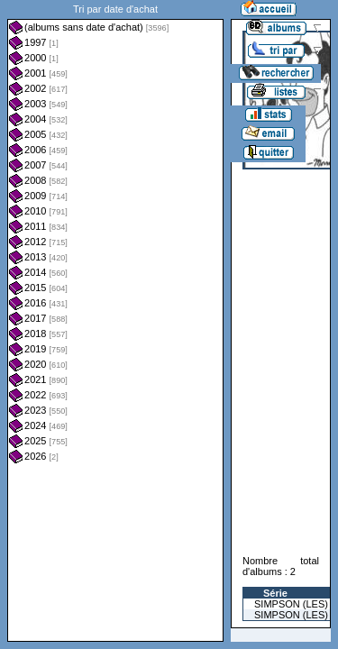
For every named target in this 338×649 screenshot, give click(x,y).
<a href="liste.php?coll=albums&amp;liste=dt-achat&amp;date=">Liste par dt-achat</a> (115, 321)
